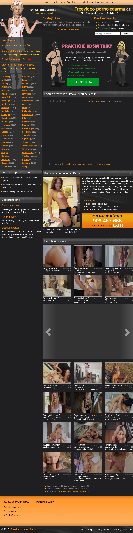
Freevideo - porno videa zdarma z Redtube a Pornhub (15, 21)
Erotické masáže (10, 228)
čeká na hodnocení (57, 101)
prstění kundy (57, 25)
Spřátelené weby (10, 515)
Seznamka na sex (105, 2)
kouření (81, 164)
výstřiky (109, 164)
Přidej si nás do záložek (43, 13)
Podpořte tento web (12, 507)
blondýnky (47, 22)
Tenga (45, 2)
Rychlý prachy (8, 216)
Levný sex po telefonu (61, 2)
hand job (46, 25)
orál (74, 164)
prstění (89, 164)
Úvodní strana (8, 40)
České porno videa (11, 205)
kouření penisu (72, 22)
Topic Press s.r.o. (63, 491)
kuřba (87, 22)
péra (82, 22)
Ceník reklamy (9, 511)
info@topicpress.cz (80, 491)
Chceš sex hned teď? (68, 29)
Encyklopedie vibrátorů (84, 2)
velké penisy (99, 164)
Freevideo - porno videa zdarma (102, 9)
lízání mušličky (59, 22)
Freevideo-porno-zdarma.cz (24, 529)
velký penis (69, 25)
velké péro (79, 25)
